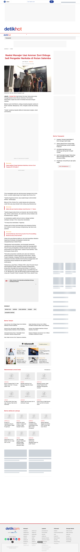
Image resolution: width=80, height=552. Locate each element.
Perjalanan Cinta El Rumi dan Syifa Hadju (66, 161)
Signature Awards (45, 537)
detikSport (25, 539)
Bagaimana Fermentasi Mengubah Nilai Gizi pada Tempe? (33, 441)
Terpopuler (8, 37)
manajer (30, 309)
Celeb (11, 48)
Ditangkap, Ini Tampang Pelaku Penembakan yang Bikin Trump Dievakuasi (33, 425)
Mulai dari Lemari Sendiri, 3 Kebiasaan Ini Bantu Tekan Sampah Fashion (21, 424)
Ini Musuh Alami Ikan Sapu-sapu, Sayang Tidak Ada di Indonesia (10, 403)
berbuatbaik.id (45, 530)
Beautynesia (68, 537)
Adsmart (43, 534)
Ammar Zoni (12, 96)
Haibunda (68, 534)
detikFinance (26, 534)
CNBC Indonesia (69, 532)
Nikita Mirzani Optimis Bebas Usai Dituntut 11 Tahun (21, 209)
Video (50, 34)
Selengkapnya (47, 369)
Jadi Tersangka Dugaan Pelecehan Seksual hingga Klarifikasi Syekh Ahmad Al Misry (21, 442)
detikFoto (34, 541)
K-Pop (23, 34)
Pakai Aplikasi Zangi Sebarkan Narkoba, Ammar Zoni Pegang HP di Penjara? (21, 166)
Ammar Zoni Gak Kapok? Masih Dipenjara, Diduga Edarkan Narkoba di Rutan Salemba (14, 329)
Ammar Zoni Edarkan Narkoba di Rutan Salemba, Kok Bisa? (38, 329)
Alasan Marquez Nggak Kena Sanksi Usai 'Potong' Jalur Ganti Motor (45, 424)
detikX (33, 537)
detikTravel (34, 530)
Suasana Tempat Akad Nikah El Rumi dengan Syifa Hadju (65, 140)
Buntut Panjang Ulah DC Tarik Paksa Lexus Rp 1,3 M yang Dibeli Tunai (11, 385)
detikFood (34, 532)
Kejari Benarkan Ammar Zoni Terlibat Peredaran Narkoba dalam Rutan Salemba (39, 324)
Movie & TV (40, 34)
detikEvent (44, 536)
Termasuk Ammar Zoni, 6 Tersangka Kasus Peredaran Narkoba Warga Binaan (14, 333)
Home (9, 34)
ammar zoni (8, 309)
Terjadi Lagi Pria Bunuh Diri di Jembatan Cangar (28, 402)
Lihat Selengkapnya (64, 166)
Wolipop (33, 536)
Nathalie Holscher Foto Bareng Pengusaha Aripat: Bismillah (27, 385)
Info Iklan (56, 539)
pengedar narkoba (9, 312)
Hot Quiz (18, 34)
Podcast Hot (29, 34)
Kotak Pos (56, 536)
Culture (46, 34)
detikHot (6, 48)
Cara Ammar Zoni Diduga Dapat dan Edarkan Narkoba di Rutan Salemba (15, 324)
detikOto (25, 543)
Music (34, 34)
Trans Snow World (45, 539)
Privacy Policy (57, 541)
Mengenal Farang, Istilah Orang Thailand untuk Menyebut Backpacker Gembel (42, 385)
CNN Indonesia (69, 530)
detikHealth (34, 534)
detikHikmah (34, 543)
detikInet (25, 536)
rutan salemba (22, 309)
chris (35, 309)
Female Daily (68, 539)
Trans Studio (44, 541)
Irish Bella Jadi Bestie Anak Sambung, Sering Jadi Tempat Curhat (65, 151)
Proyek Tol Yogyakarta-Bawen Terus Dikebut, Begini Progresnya (9, 424)
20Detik (33, 539)
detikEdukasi (26, 532)
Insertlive (68, 536)
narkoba (15, 309)
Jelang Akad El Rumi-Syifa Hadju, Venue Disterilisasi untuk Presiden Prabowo (66, 145)
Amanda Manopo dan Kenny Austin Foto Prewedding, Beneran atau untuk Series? (21, 234)
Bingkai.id (44, 543)
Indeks (58, 34)
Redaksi (55, 530)
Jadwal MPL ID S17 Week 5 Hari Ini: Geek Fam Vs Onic (9, 441)
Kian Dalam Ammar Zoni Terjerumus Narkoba (15, 337)
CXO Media (68, 541)
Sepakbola (25, 541)
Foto (54, 34)
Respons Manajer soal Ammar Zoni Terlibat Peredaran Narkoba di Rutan (39, 333)
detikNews (25, 530)
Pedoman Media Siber (58, 532)
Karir (55, 534)
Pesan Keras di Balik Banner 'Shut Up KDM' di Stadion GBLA (43, 403)
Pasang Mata (44, 532)
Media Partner (57, 537)
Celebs (13, 34)
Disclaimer (56, 543)
